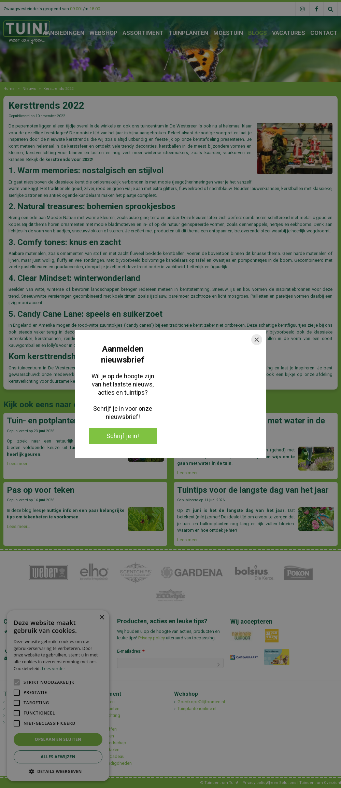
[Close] (256, 339)
